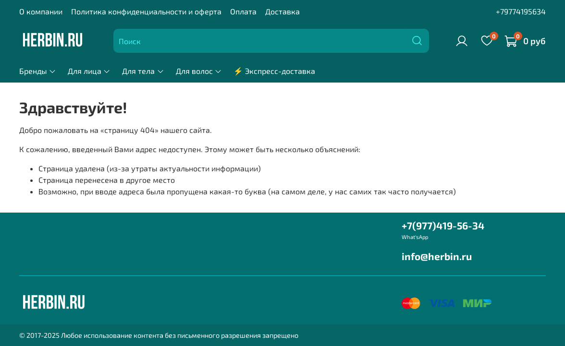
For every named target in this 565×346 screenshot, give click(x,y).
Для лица (89, 70)
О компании (40, 11)
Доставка (282, 11)
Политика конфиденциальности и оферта (146, 11)
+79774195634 (521, 11)
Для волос (199, 70)
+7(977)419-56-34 (443, 225)
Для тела (143, 70)
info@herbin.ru (437, 256)
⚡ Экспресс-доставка (274, 70)
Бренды (37, 70)
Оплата (243, 11)
